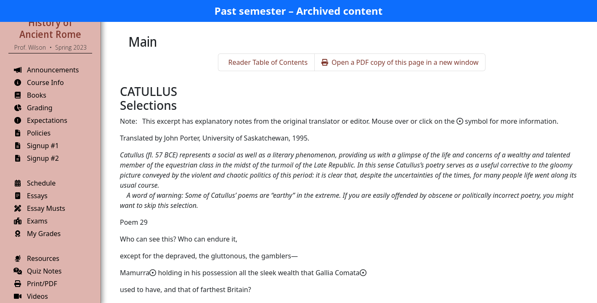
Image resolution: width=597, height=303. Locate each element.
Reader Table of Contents (268, 62)
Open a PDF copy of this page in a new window (399, 62)
